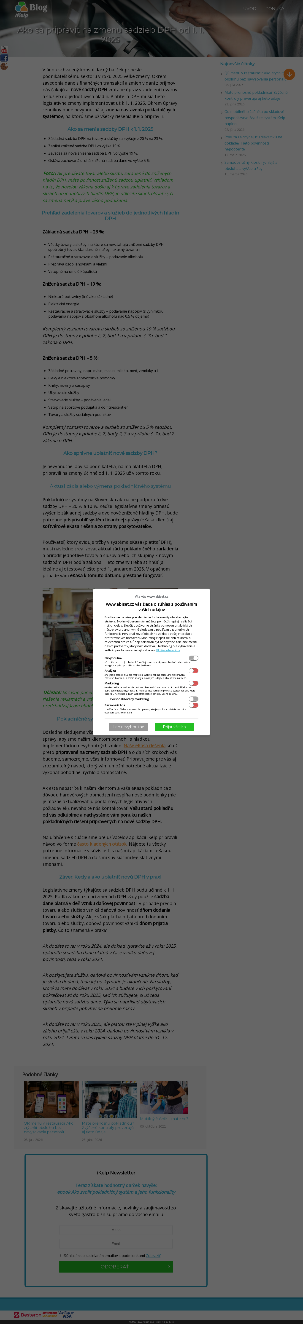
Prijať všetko (174, 727)
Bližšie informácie (168, 650)
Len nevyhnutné (128, 727)
